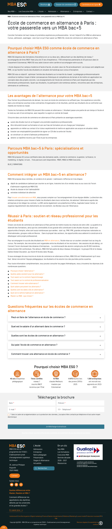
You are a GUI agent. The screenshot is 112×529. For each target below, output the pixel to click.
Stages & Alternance (41, 460)
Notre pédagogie (39, 455)
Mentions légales (82, 522)
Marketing (73, 516)
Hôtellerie (66, 516)
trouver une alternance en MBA (24, 197)
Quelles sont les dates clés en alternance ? (27, 290)
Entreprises (77, 11)
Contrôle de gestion (24, 516)
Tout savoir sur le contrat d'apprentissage (27, 277)
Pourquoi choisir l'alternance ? (22, 271)
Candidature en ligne (91, 5)
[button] (101, 523)
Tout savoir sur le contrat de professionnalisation (30, 280)
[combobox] (59, 409)
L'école (42, 11)
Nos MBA (11, 11)
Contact (89, 11)
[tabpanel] (17, 380)
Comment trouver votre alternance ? (25, 283)
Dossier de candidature (66, 5)
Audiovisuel (13, 516)
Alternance (64, 11)
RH (101, 516)
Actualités (37, 463)
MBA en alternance (51, 241)
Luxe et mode (81, 516)
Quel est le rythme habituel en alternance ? (27, 293)
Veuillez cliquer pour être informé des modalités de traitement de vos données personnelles (56, 433)
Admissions (37, 449)
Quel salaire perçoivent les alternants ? (26, 287)
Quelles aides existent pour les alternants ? (27, 274)
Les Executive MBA (27, 11)
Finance (44, 516)
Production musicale (92, 516)
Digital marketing (36, 516)
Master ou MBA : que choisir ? (22, 296)
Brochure (45, 5)
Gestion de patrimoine (55, 516)
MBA (9, 16)
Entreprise (37, 452)
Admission (52, 11)
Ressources (62, 463)
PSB (56, 518)
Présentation (38, 458)
